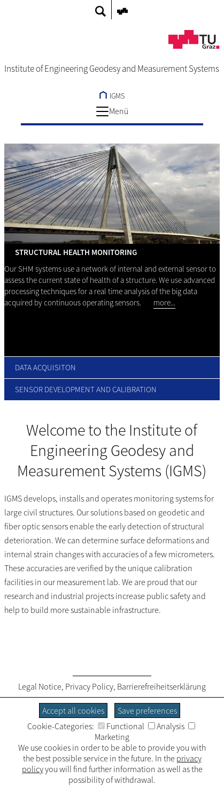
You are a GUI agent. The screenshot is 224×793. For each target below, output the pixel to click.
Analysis (166, 726)
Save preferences (147, 710)
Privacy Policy (89, 686)
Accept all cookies (73, 710)
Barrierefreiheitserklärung (161, 686)
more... (164, 302)
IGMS (112, 96)
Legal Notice (39, 686)
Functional (121, 726)
